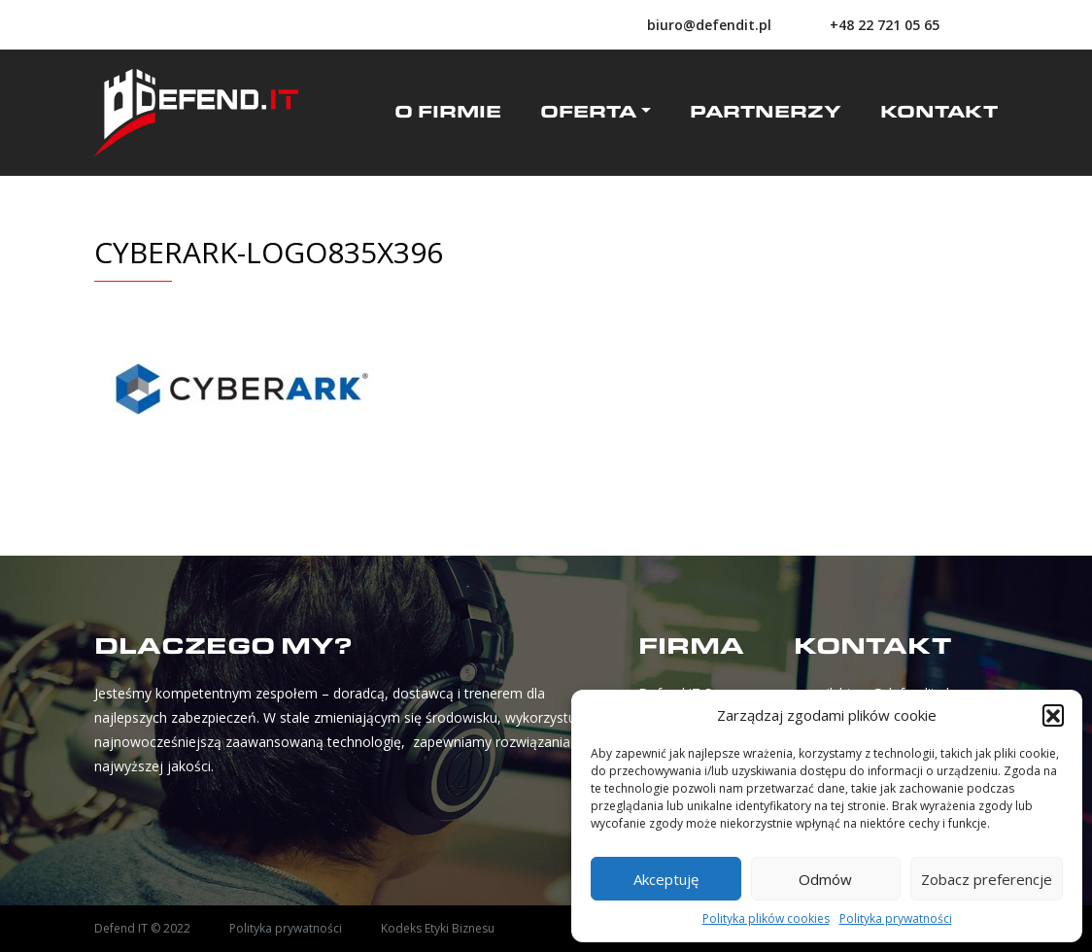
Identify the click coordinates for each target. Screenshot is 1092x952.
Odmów (825, 879)
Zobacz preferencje (986, 879)
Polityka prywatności (895, 918)
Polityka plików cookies (766, 918)
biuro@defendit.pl (709, 25)
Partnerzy (765, 112)
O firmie (447, 112)
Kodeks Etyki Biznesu (438, 928)
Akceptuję (666, 879)
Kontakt (939, 112)
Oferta (588, 112)
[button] (1053, 715)
